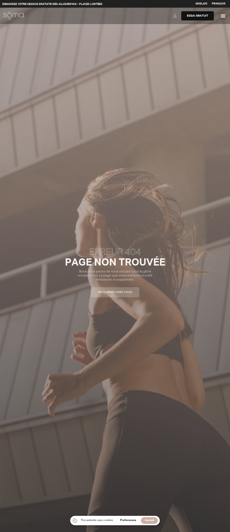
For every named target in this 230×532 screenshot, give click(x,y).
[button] (223, 16)
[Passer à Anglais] (201, 3)
